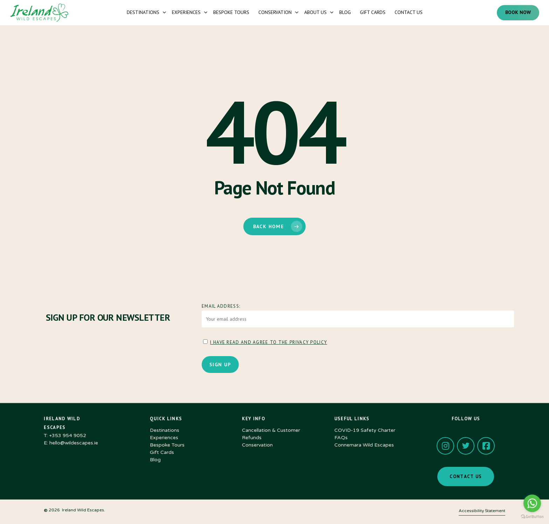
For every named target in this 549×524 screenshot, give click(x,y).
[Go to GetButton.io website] (532, 517)
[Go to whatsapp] (532, 503)
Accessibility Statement (482, 510)
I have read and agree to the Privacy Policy (268, 342)
